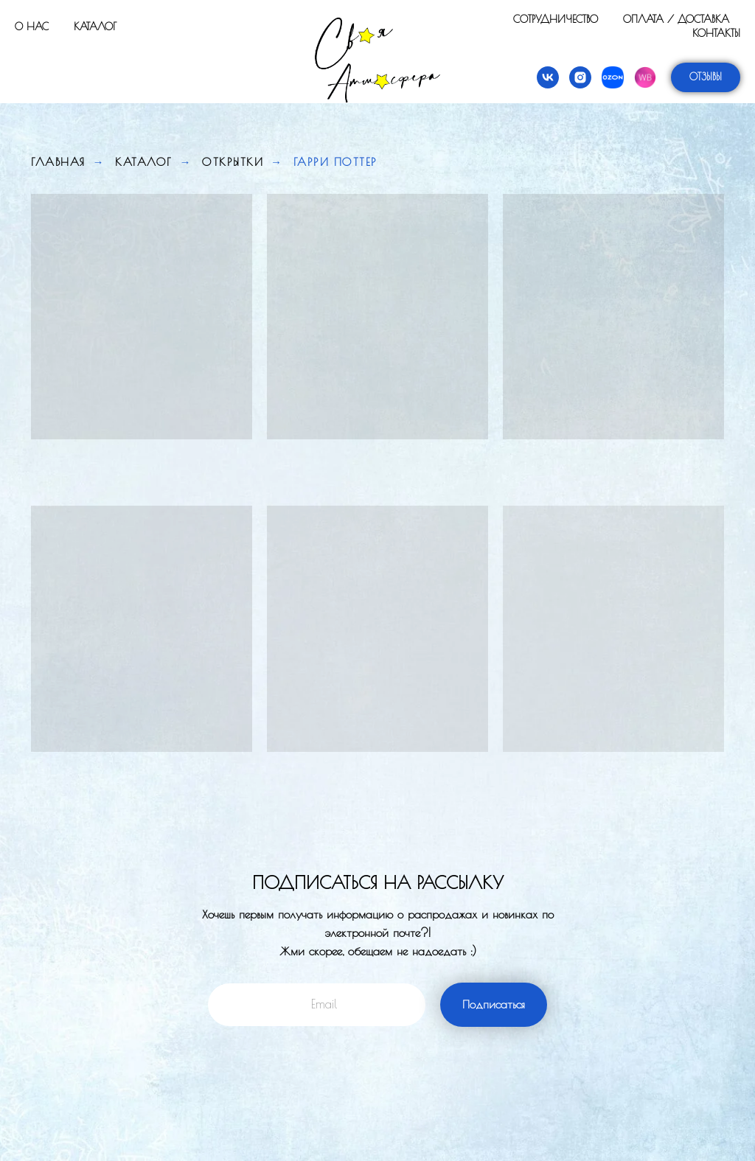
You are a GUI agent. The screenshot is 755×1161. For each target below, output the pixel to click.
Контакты (716, 33)
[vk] (548, 77)
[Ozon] (613, 77)
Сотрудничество (555, 19)
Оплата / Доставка (676, 19)
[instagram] (580, 77)
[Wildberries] (645, 77)
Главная (58, 162)
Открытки (232, 162)
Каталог (95, 26)
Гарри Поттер (335, 162)
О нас (32, 26)
